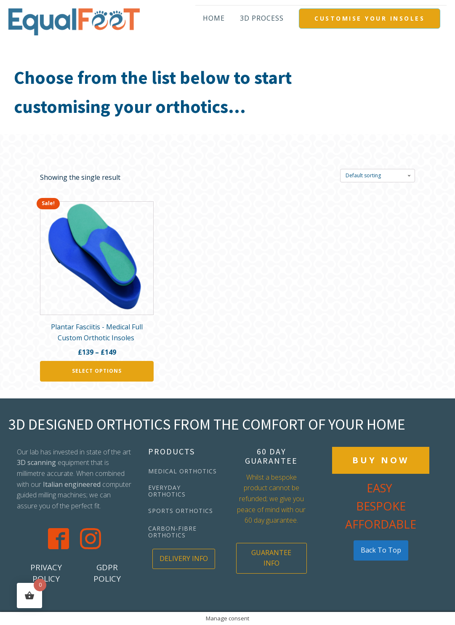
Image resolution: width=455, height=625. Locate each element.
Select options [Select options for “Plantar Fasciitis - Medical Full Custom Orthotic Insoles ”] (97, 370)
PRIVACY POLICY (46, 573)
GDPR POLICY (107, 573)
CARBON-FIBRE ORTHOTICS (172, 531)
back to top (381, 550)
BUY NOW (380, 460)
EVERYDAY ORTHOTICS (167, 490)
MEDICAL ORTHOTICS (182, 471)
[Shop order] (377, 175)
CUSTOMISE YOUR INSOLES (369, 18)
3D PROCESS (262, 18)
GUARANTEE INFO (271, 558)
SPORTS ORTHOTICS (180, 510)
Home (214, 18)
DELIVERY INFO (184, 558)
